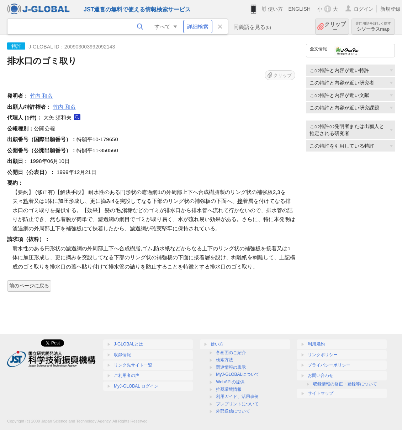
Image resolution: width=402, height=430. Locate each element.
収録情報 (122, 354)
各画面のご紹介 (231, 352)
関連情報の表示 (231, 367)
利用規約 (316, 344)
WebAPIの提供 (230, 381)
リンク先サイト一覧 (133, 365)
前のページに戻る (29, 285)
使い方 (275, 9)
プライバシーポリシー (329, 365)
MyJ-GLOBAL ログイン (136, 386)
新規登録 (390, 9)
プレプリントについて (237, 403)
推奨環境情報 (229, 389)
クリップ (335, 26)
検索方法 (224, 359)
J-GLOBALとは (128, 344)
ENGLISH (299, 9)
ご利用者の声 (126, 375)
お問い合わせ (320, 375)
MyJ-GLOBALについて (237, 374)
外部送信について (233, 411)
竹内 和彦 (41, 96)
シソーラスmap (373, 26)
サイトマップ (320, 393)
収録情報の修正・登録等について (345, 384)
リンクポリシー (323, 354)
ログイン (364, 9)
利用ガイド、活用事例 (237, 396)
